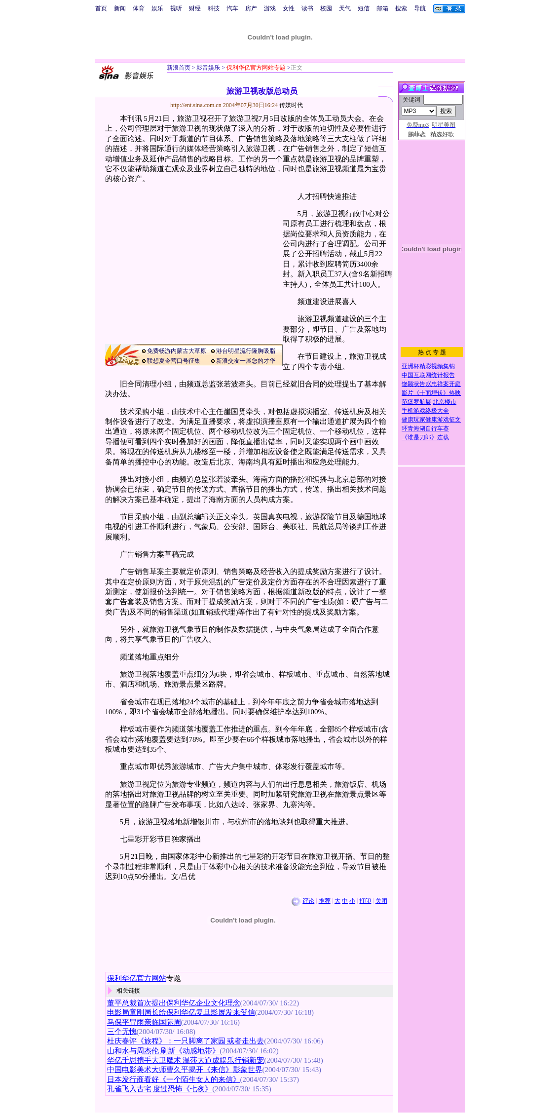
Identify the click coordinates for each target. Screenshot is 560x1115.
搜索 (401, 8)
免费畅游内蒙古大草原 (176, 350)
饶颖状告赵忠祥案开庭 (431, 384)
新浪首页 (178, 67)
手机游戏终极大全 (425, 410)
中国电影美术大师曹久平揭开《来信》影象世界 (184, 1070)
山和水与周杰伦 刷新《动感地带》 (163, 1051)
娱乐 (157, 8)
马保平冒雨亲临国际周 (144, 1022)
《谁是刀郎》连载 (425, 437)
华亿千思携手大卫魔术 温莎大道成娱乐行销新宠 (185, 1060)
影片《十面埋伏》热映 (431, 392)
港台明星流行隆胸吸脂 (245, 350)
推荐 (325, 900)
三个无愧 (122, 1032)
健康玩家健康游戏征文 (431, 419)
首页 (101, 8)
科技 (214, 8)
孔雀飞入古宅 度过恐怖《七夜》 (160, 1089)
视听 (176, 8)
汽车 (232, 8)
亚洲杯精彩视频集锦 (428, 366)
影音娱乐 (208, 67)
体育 (139, 8)
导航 (420, 8)
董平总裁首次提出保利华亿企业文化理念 (173, 1003)
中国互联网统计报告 (428, 375)
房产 (251, 8)
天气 (345, 8)
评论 (308, 900)
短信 (364, 8)
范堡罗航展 (416, 401)
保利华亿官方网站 (136, 978)
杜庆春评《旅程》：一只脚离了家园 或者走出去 (185, 1041)
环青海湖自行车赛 (425, 428)
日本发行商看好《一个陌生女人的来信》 (173, 1079)
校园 (326, 8)
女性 (289, 8)
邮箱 (382, 8)
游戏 (270, 8)
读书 (307, 8)
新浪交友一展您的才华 (245, 360)
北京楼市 (444, 401)
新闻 (120, 8)
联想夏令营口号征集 (173, 360)
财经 (195, 8)
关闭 (381, 900)
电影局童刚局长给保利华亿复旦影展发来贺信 (181, 1012)
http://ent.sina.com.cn (196, 105)
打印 (365, 900)
